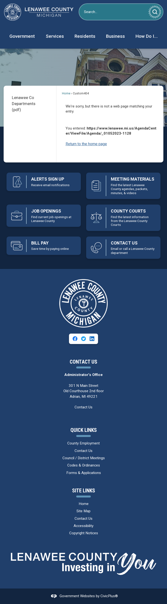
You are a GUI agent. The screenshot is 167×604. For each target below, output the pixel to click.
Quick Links (83, 430)
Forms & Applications (83, 473)
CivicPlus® (109, 596)
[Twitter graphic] (83, 338)
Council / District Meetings (83, 458)
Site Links (83, 491)
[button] (154, 11)
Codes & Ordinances (83, 465)
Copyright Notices (83, 533)
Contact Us (83, 407)
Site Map (83, 511)
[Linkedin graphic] (92, 338)
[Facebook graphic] (75, 338)
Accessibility (83, 526)
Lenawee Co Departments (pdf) (23, 103)
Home (66, 93)
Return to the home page (86, 144)
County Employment (83, 443)
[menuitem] (22, 36)
